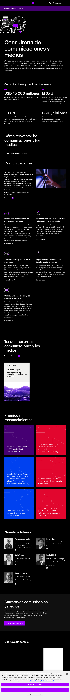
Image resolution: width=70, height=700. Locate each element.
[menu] (5, 3)
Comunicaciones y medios (13, 8)
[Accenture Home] (33, 3)
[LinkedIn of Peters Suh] (47, 548)
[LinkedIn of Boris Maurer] (15, 565)
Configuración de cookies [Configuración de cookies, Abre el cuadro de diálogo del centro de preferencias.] (35, 694)
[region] (35, 685)
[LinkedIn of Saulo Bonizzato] (15, 584)
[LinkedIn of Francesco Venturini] (15, 550)
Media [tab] (24, 153)
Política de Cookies (34, 680)
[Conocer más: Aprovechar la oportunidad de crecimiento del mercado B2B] (10, 243)
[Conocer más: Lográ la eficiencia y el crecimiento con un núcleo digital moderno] (10, 320)
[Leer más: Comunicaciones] (8, 198)
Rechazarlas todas (35, 689)
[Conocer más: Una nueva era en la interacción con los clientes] (41, 239)
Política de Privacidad (47, 680)
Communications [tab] (13, 153)
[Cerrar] (67, 674)
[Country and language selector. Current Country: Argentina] (58, 3)
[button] (14, 623)
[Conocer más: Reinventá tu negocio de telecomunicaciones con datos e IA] (10, 280)
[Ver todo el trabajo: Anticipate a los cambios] (12, 356)
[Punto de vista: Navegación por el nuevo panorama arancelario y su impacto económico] (17, 382)
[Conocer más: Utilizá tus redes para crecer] (41, 280)
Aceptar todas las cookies (35, 684)
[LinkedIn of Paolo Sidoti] (47, 568)
